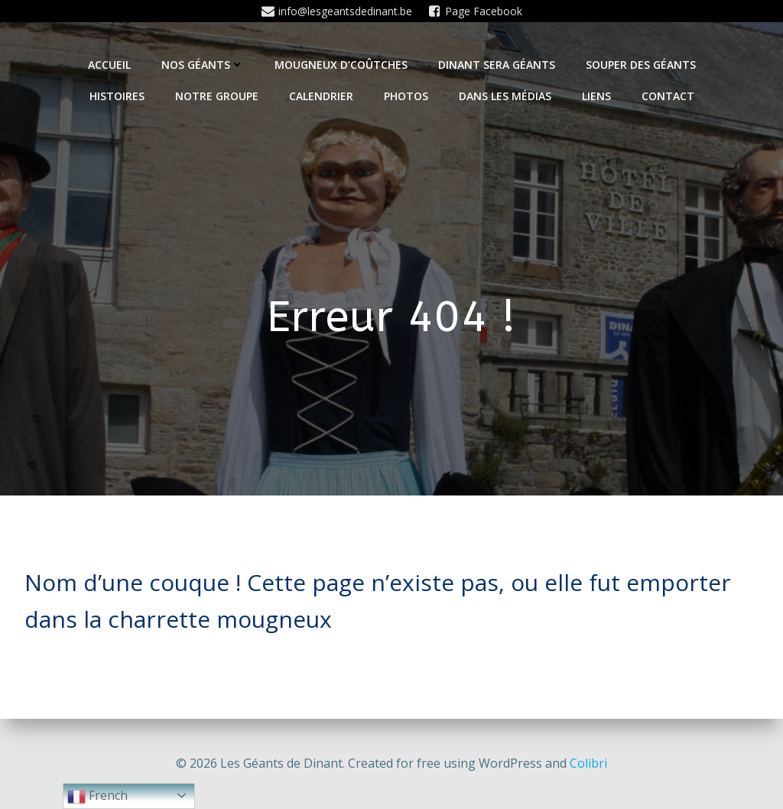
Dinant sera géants (496, 64)
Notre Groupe (216, 96)
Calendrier (321, 96)
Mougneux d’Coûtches (341, 64)
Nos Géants (202, 64)
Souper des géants (641, 64)
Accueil (109, 64)
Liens (596, 96)
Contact (668, 96)
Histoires (117, 96)
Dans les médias (505, 96)
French (97, 796)
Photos (406, 96)
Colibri (588, 763)
